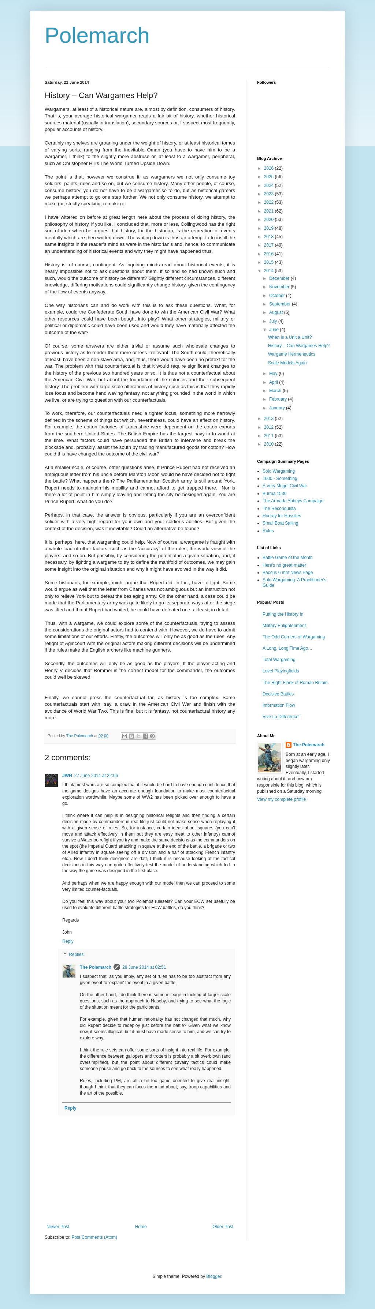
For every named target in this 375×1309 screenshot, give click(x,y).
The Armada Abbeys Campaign (293, 500)
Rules (268, 530)
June (274, 329)
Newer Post (58, 1226)
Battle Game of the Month (288, 557)
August (276, 312)
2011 (269, 435)
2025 (269, 176)
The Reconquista (279, 508)
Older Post (222, 1226)
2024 (269, 185)
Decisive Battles (278, 694)
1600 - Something (280, 478)
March (276, 390)
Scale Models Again (287, 362)
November (280, 286)
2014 (269, 270)
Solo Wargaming (279, 471)
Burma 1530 (274, 493)
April (274, 382)
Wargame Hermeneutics (291, 354)
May (274, 373)
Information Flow (279, 705)
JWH (67, 775)
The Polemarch (95, 967)
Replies (76, 954)
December (280, 278)
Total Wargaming (279, 659)
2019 (269, 228)
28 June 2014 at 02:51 (144, 967)
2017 (269, 245)
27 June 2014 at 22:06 (96, 775)
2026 (269, 168)
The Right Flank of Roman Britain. (296, 682)
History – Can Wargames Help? (299, 345)
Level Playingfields (281, 671)
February (278, 399)
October (277, 295)
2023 (269, 193)
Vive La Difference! (281, 716)
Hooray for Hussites (282, 515)
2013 (269, 418)
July (273, 321)
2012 (269, 427)
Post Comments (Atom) (94, 1237)
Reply (68, 941)
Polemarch (97, 35)
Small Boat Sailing (280, 523)
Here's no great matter (284, 565)
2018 (269, 236)
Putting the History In (283, 614)
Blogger (213, 1276)
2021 (269, 211)
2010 (269, 444)
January (277, 407)
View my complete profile (281, 799)
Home (141, 1226)
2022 (269, 202)
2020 (269, 219)
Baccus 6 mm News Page (288, 572)
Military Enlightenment (284, 625)
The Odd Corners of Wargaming (294, 637)
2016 (269, 253)
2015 (269, 262)
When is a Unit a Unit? (290, 337)
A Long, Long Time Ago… (287, 648)
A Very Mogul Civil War (285, 485)
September (280, 304)
